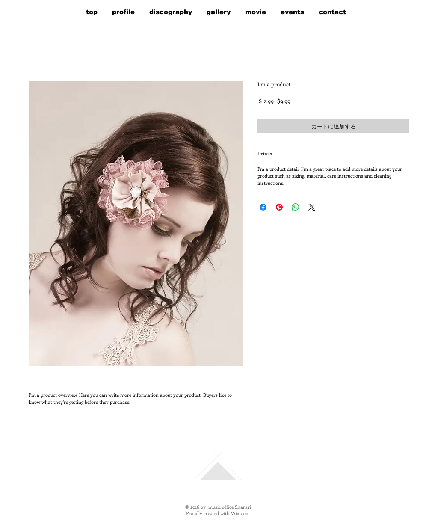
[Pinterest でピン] (279, 207)
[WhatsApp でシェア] (295, 207)
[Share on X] (312, 207)
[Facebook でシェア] (263, 207)
